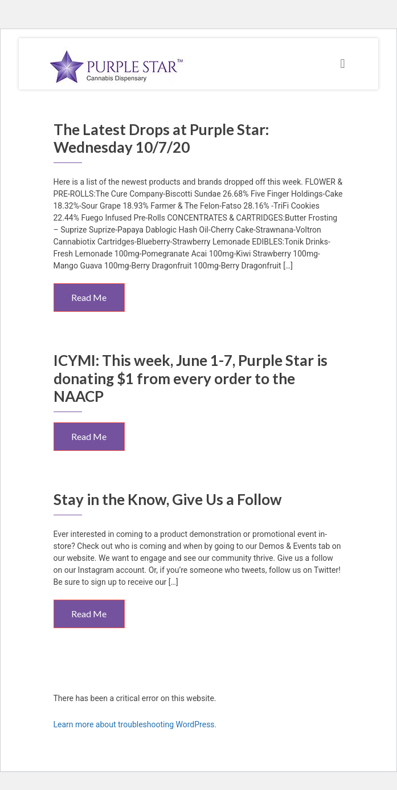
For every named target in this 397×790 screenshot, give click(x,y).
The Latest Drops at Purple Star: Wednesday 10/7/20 (161, 138)
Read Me (89, 297)
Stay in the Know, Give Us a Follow (168, 499)
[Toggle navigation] (342, 63)
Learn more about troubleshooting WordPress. (135, 724)
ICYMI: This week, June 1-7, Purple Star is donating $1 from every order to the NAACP (191, 378)
